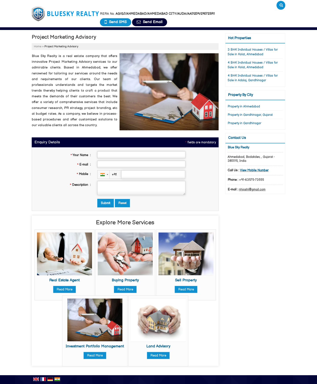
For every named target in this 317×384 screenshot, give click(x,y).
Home (37, 46)
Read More (64, 289)
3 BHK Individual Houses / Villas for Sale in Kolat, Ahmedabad (253, 52)
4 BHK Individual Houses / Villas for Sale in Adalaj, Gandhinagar (253, 78)
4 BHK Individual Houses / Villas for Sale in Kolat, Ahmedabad (253, 65)
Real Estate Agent (64, 280)
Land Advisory (158, 346)
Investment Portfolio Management (95, 346)
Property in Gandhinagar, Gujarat (250, 115)
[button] (254, 170)
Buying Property (125, 280)
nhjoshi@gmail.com (252, 189)
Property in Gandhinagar (244, 123)
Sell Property (186, 280)
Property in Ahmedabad (244, 106)
